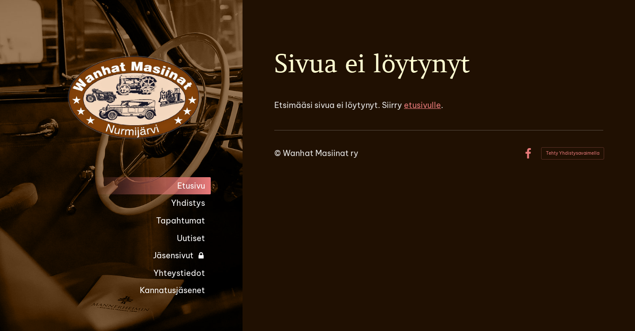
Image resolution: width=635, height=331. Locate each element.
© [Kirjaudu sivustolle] (278, 153)
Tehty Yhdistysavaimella (572, 153)
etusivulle (422, 105)
